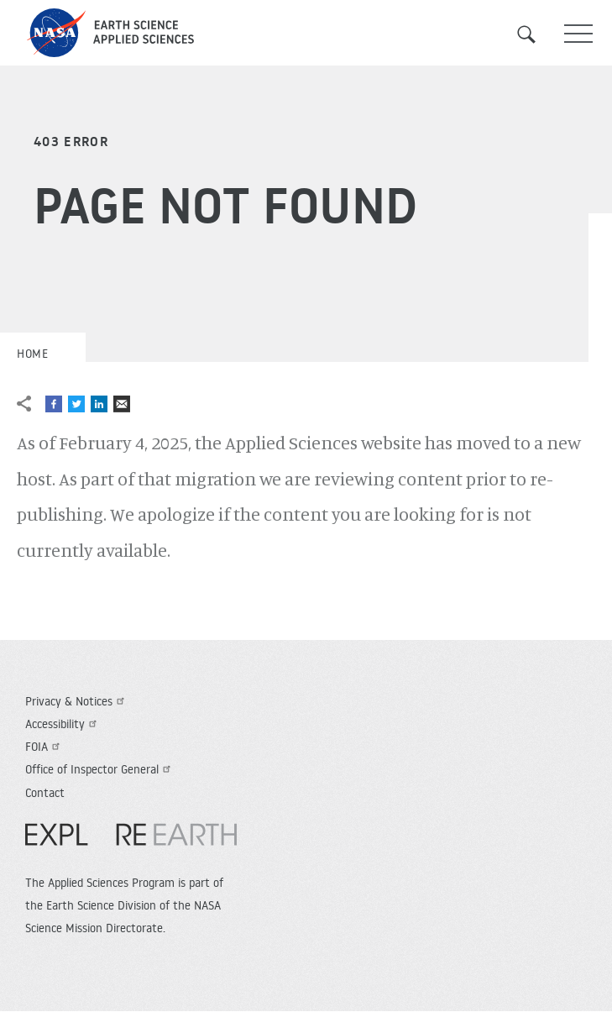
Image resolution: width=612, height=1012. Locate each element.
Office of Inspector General (100, 769)
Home (32, 353)
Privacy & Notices (76, 701)
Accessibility (63, 723)
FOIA (44, 746)
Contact (45, 792)
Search (536, 34)
